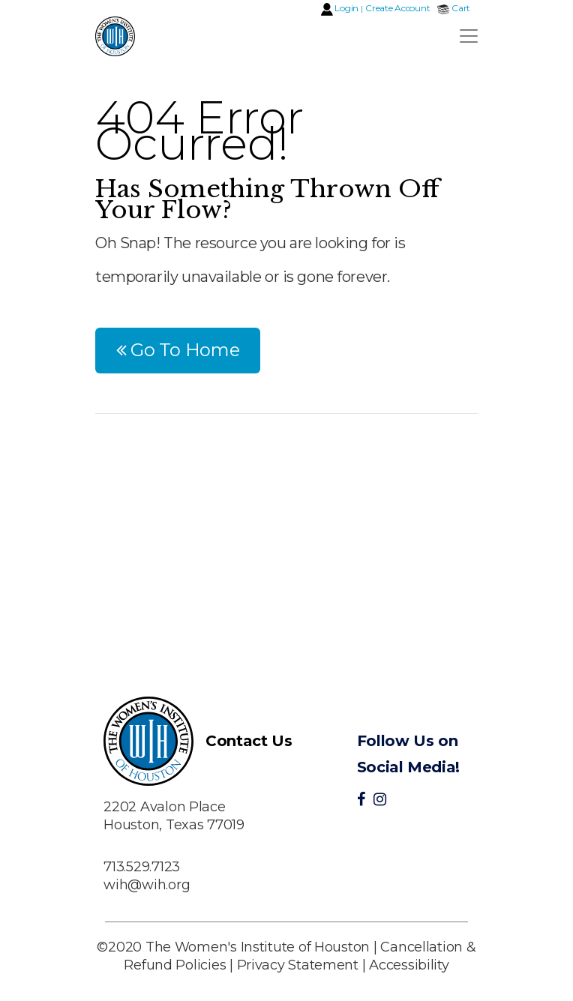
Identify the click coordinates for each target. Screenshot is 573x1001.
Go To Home (178, 350)
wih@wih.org (147, 885)
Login (346, 7)
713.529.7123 (142, 867)
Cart (461, 7)
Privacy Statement (297, 965)
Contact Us (249, 741)
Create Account (397, 7)
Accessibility (409, 965)
